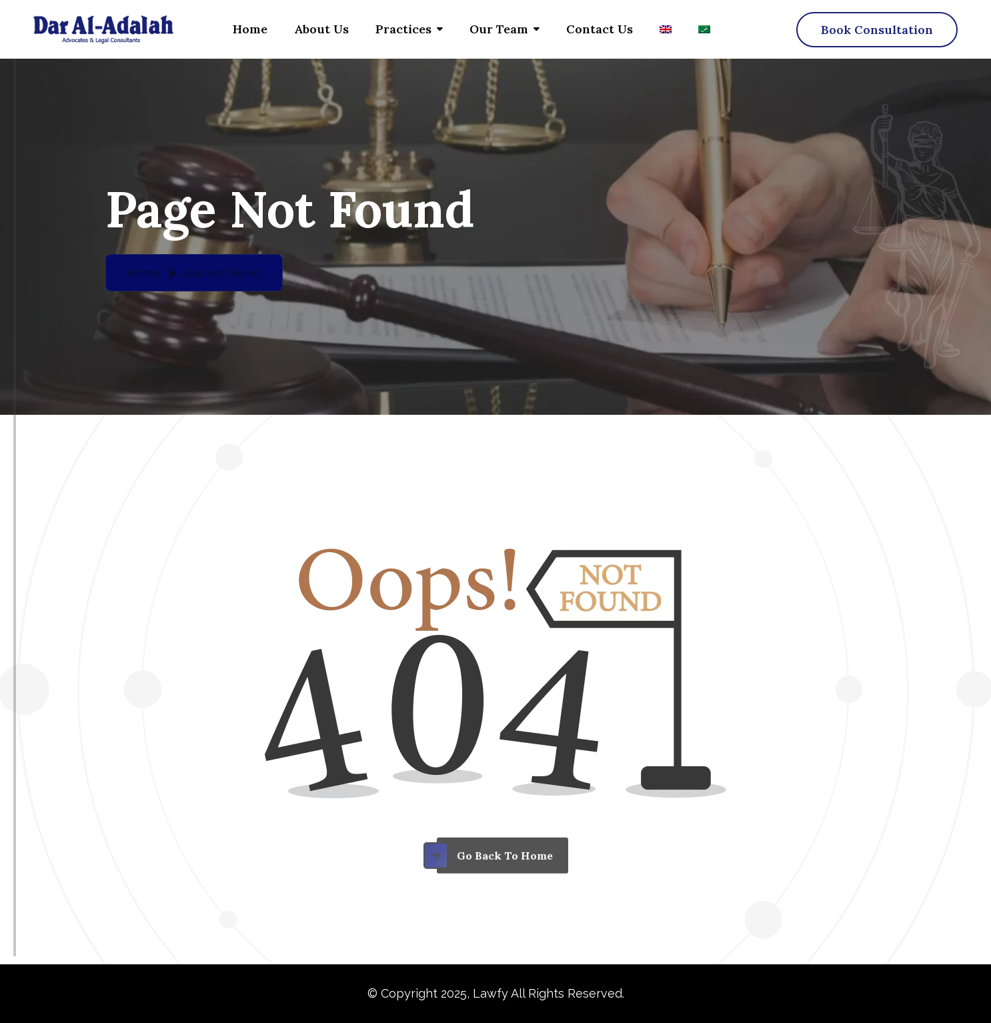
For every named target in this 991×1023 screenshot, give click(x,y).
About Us (321, 29)
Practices (403, 29)
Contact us (599, 29)
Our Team (498, 29)
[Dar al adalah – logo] (103, 29)
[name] (877, 29)
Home (250, 29)
